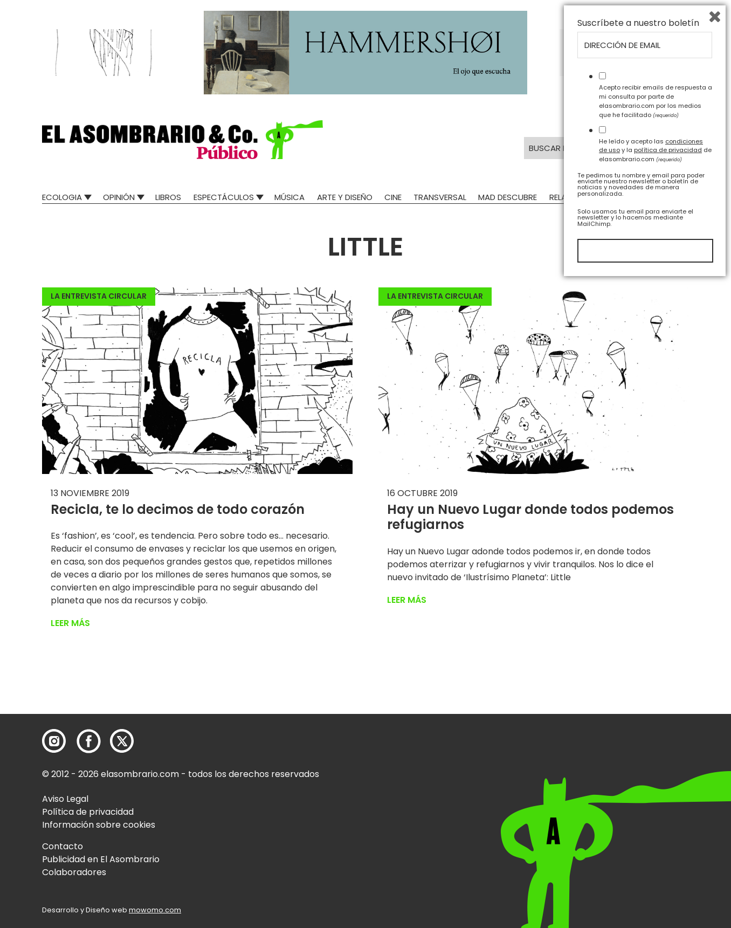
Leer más (70, 623)
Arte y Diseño (345, 197)
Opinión (119, 197)
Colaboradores (74, 872)
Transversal (439, 197)
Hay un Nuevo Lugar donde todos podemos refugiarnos (530, 517)
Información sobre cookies (98, 825)
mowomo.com (155, 910)
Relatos (566, 197)
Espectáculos (224, 197)
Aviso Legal (65, 799)
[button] (182, 139)
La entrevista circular (99, 296)
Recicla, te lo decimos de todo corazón (178, 509)
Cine (393, 197)
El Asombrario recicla (642, 197)
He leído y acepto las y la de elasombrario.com (655, 796)
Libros (168, 197)
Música (289, 197)
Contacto (62, 846)
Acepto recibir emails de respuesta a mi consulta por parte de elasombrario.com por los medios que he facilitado (655, 747)
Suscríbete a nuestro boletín (638, 669)
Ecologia (62, 197)
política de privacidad (668, 796)
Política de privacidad (88, 812)
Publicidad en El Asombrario (101, 859)
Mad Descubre (507, 197)
